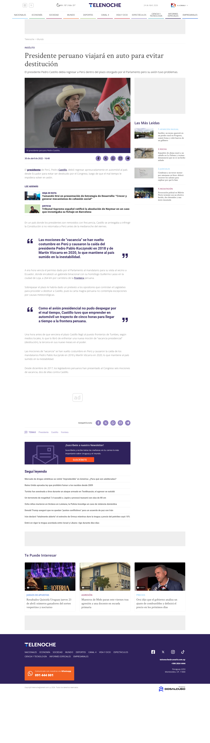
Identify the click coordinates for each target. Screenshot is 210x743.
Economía (37, 15)
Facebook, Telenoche (153, 652)
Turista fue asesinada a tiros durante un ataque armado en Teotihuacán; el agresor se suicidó (70, 491)
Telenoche (30, 39)
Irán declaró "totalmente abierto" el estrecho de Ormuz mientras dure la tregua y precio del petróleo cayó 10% (77, 516)
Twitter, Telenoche (163, 652)
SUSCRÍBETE (80, 459)
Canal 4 (105, 15)
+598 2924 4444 (178, 663)
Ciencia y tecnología (156, 15)
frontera (79, 278)
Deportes (88, 15)
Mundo (71, 15)
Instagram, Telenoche (173, 652)
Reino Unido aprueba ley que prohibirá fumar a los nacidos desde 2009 (59, 485)
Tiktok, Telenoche (183, 652)
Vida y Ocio (122, 15)
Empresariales (190, 15)
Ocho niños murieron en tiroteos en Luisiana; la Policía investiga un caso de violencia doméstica (71, 504)
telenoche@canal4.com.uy (172, 659)
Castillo (63, 169)
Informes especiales (173, 15)
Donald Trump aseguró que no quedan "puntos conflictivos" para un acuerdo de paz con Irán (69, 510)
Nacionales (20, 15)
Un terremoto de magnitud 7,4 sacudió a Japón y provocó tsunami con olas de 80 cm (65, 498)
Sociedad (54, 15)
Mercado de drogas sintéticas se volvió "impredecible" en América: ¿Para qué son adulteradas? (70, 479)
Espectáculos (139, 15)
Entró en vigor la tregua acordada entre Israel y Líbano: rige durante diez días (62, 523)
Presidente (43, 432)
